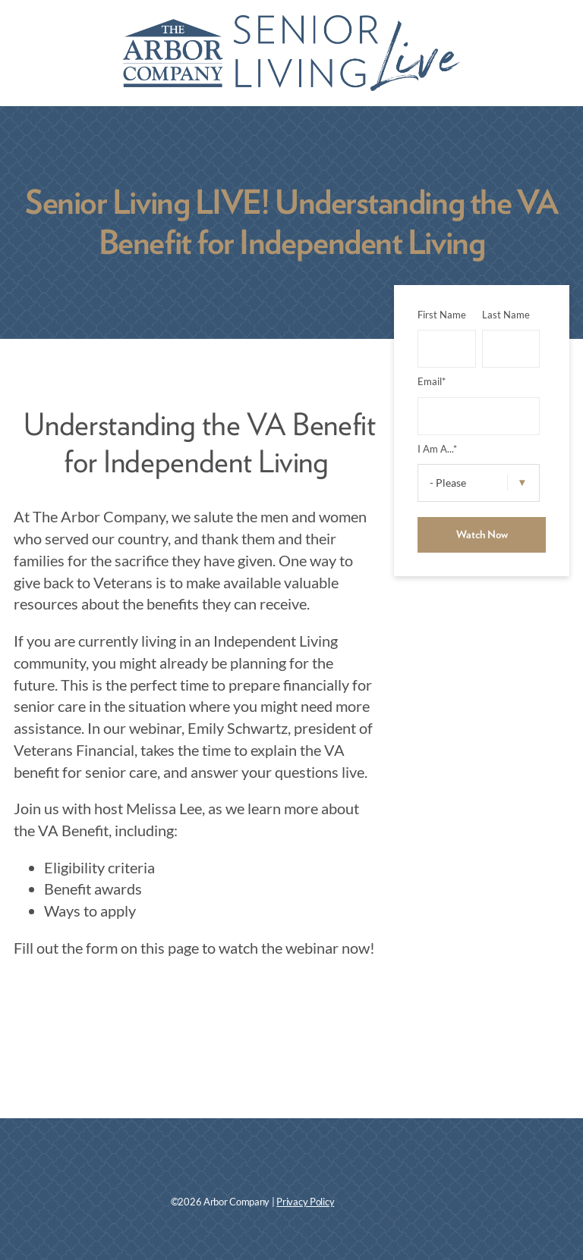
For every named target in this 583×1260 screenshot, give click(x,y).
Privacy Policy (305, 1202)
